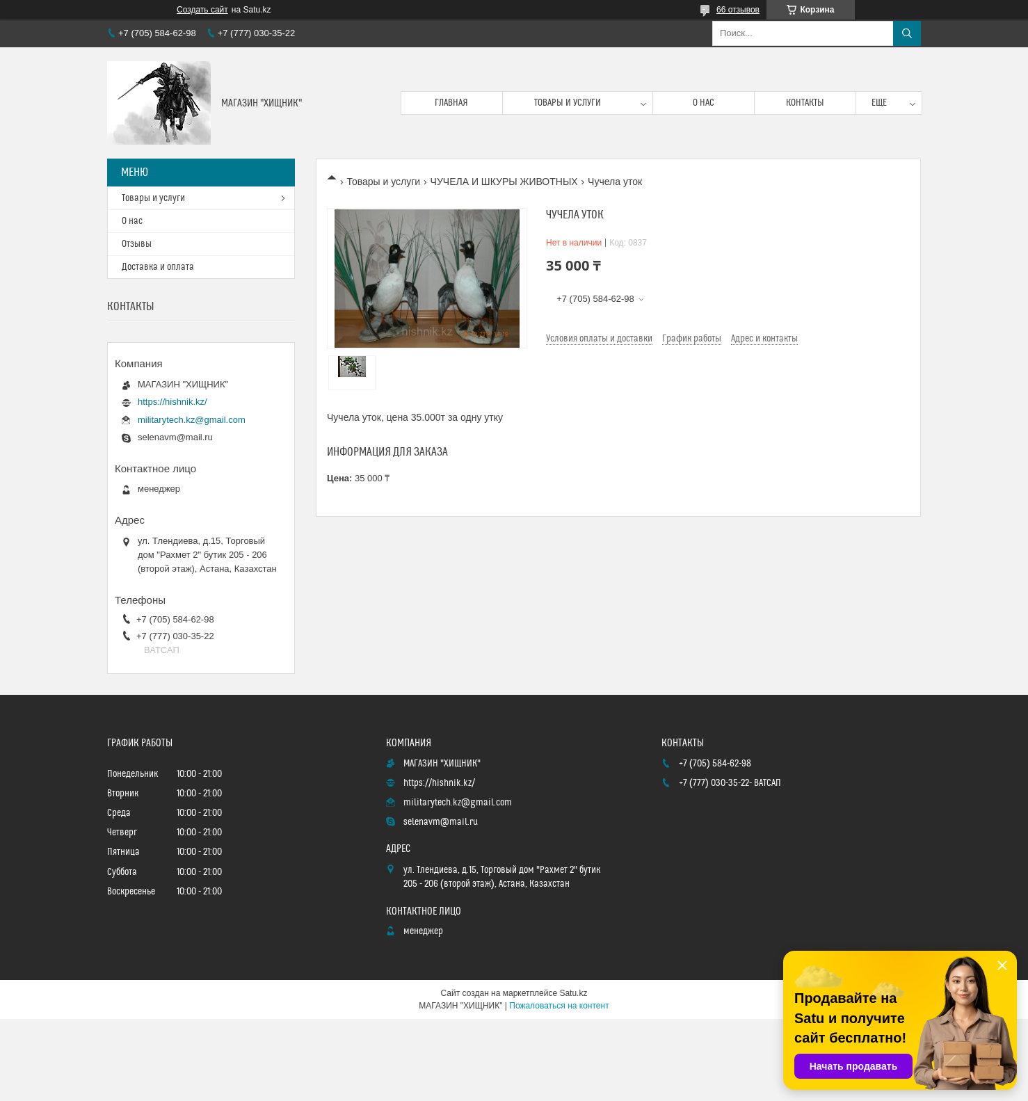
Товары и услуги (567, 103)
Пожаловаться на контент (559, 1006)
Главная (451, 103)
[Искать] (907, 33)
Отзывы (137, 244)
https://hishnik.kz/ (172, 401)
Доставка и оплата (158, 267)
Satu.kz (573, 993)
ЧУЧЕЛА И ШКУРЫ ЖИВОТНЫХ (504, 181)
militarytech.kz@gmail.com (192, 420)
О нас (703, 103)
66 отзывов (738, 10)
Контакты (805, 103)
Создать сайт (202, 10)
